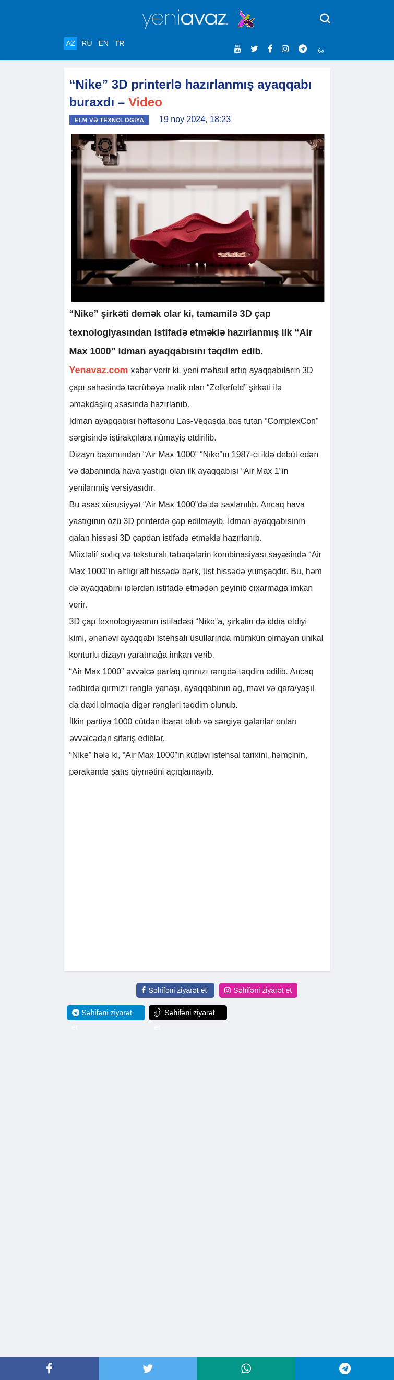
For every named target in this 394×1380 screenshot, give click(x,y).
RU (86, 43)
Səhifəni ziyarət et (174, 990)
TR (120, 43)
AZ (71, 43)
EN (103, 43)
